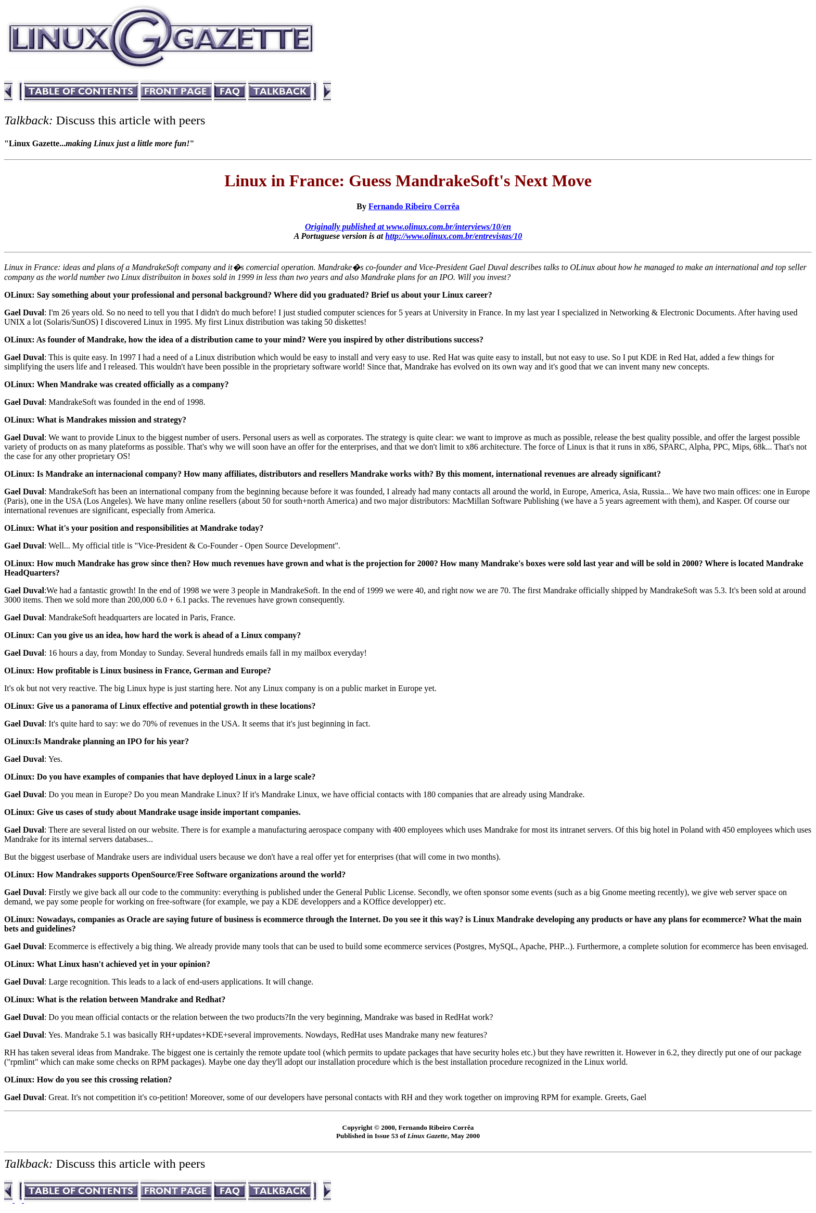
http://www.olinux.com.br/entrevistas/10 (453, 236)
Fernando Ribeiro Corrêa (414, 206)
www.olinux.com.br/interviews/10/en (448, 226)
